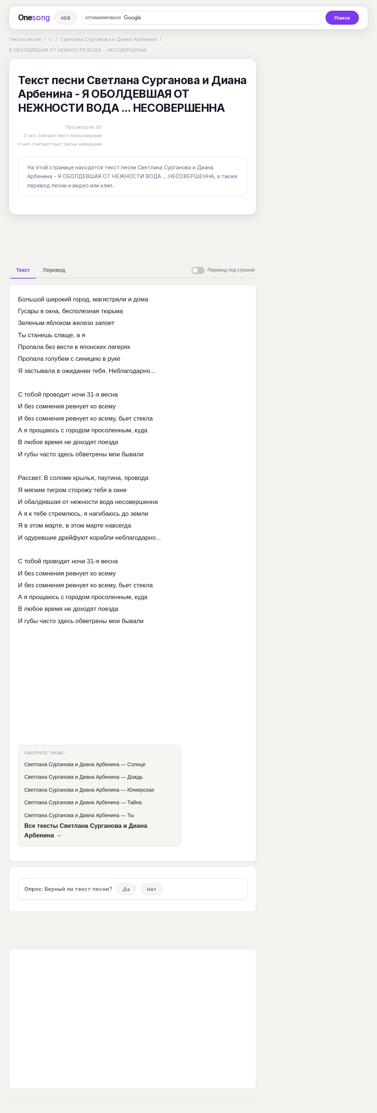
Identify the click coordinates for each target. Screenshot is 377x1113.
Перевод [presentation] (54, 270)
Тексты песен (25, 39)
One (34, 17)
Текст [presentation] (23, 270)
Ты (130, 815)
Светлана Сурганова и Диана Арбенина (108, 39)
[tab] (23, 270)
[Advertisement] (133, 237)
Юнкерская (140, 790)
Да (126, 889)
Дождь (135, 777)
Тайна (134, 802)
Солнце (136, 764)
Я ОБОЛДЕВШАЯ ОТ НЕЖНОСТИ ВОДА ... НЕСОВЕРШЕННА (78, 50)
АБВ (66, 18)
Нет (151, 889)
